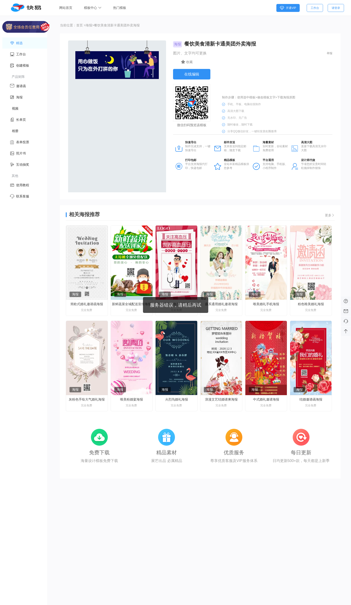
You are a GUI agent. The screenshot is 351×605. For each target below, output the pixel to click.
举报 (329, 53)
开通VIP (288, 8)
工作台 (315, 8)
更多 (330, 215)
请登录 (336, 8)
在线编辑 (191, 74)
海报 (89, 25)
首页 (79, 25)
